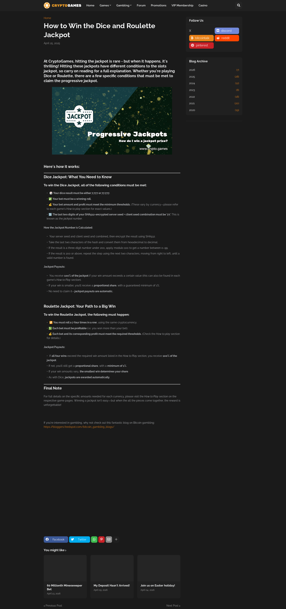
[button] (238, 5)
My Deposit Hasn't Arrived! (112, 585)
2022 (214, 97)
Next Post (172, 605)
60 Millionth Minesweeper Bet (64, 587)
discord (226, 30)
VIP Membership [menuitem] (182, 5)
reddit (225, 38)
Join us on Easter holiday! (158, 585)
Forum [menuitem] (141, 5)
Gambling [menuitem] (122, 5)
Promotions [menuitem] (158, 5)
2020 (214, 110)
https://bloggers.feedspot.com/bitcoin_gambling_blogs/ (79, 426)
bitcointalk (202, 38)
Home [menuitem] (90, 5)
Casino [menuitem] (203, 5)
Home (47, 18)
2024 (214, 83)
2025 (214, 77)
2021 (214, 103)
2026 (214, 70)
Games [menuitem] (104, 5)
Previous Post (54, 605)
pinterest (202, 45)
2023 (214, 90)
